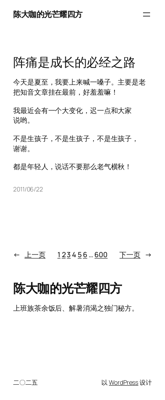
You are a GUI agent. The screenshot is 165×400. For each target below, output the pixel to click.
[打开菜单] (146, 14)
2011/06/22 (28, 189)
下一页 (135, 255)
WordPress (123, 382)
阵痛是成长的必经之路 (74, 62)
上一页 (29, 255)
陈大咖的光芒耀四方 (47, 14)
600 (101, 254)
